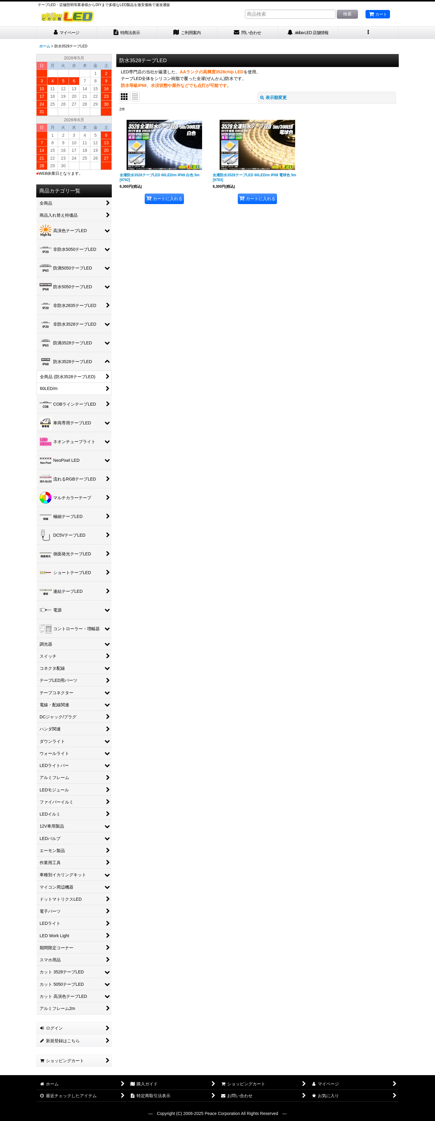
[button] (368, 33)
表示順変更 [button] (273, 97)
